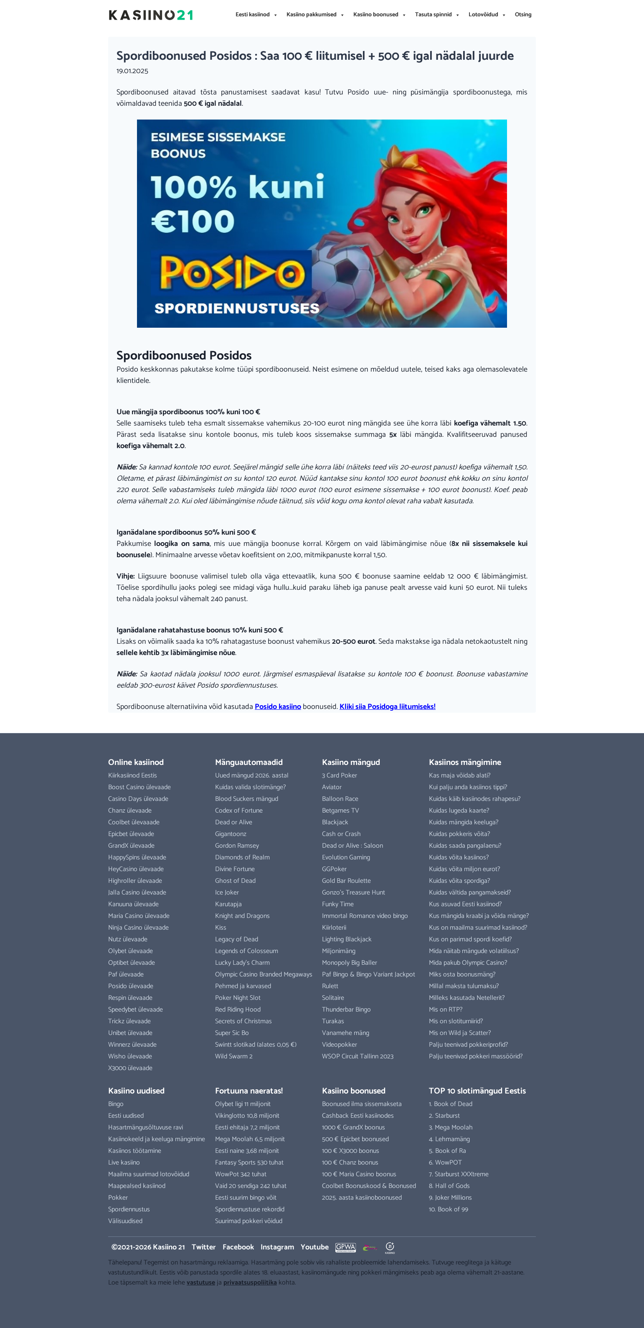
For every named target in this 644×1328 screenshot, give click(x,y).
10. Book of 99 (448, 1209)
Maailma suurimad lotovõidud (148, 1174)
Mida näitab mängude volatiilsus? (474, 951)
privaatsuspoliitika (250, 1282)
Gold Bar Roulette (346, 881)
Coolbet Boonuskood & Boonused (369, 1186)
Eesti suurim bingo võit (245, 1197)
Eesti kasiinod (257, 15)
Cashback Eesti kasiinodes (358, 1116)
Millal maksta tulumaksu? (464, 986)
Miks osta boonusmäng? (462, 974)
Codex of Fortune (239, 810)
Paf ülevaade (126, 974)
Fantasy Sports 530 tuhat (249, 1162)
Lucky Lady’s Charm (242, 963)
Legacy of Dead (236, 939)
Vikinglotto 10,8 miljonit (247, 1116)
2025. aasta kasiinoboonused (362, 1197)
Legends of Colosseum (246, 951)
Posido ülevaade (130, 986)
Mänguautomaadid (249, 763)
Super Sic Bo (232, 1033)
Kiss (220, 927)
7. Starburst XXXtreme (459, 1174)
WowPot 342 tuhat (240, 1174)
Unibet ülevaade (130, 1033)
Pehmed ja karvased (243, 986)
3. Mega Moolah (451, 1127)
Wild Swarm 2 (234, 1056)
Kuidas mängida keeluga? (464, 822)
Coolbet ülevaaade (134, 822)
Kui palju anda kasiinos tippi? (468, 787)
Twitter (204, 1247)
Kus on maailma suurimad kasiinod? (478, 927)
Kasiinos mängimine (465, 763)
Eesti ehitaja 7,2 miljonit (247, 1127)
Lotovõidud (488, 15)
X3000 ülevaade (130, 1068)
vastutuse (201, 1282)
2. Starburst (444, 1116)
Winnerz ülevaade (132, 1044)
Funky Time (338, 904)
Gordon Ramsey (237, 845)
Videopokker (339, 1044)
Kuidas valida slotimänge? (250, 787)
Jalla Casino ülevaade (137, 892)
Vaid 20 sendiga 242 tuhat (251, 1186)
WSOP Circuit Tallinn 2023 (357, 1056)
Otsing (523, 15)
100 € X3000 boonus (350, 1151)
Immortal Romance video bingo (365, 916)
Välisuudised (125, 1221)
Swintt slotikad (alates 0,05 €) (256, 1044)
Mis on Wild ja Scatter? (460, 1033)
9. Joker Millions (450, 1197)
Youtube (315, 1247)
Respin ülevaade (130, 998)
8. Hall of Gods (449, 1186)
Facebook (238, 1247)
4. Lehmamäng (449, 1139)
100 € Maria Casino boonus (359, 1174)
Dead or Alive (233, 822)
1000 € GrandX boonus (353, 1127)
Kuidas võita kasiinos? (459, 857)
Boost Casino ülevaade (139, 787)
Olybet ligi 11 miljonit (243, 1104)
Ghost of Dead (235, 881)
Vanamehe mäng (345, 1033)
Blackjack (335, 822)
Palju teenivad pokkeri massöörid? (476, 1056)
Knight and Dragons (242, 916)
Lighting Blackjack (347, 939)
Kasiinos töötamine (134, 1151)
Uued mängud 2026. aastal (252, 775)
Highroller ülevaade (135, 881)
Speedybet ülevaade (135, 1009)
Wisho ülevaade (130, 1056)
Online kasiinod (136, 763)
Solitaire (333, 998)
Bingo (116, 1104)
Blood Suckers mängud (246, 799)
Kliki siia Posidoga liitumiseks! (388, 707)
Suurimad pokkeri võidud (248, 1221)
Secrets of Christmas (243, 1021)
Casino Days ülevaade (138, 799)
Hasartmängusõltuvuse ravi (145, 1127)
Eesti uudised (126, 1116)
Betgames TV (340, 810)
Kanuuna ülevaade (133, 904)
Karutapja (228, 904)
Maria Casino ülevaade (139, 916)
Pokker (118, 1197)
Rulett (330, 986)
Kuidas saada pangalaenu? (465, 845)
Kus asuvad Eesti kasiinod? (465, 904)
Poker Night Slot (238, 998)
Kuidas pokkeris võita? (459, 834)
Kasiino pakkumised (316, 15)
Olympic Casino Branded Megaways (263, 974)
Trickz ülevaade (129, 1021)
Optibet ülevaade (131, 963)
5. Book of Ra (447, 1151)
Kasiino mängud (351, 763)
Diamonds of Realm (242, 857)
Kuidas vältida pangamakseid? (470, 892)
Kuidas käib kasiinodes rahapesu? (475, 799)
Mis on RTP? (446, 1009)
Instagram (277, 1247)
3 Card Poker (339, 775)
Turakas (333, 1021)
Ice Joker (227, 892)
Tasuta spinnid (437, 15)
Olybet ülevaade (130, 951)
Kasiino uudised (136, 1091)
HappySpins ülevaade (137, 857)
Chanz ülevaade (130, 810)
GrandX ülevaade (131, 845)
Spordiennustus (129, 1209)
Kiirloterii (334, 927)
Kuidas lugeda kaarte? (459, 810)
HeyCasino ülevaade (136, 869)
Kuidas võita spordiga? (459, 881)
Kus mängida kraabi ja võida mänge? (479, 916)
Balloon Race (340, 799)
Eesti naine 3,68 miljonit (247, 1151)
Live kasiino (124, 1162)
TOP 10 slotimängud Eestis (477, 1091)
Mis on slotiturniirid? (456, 1021)
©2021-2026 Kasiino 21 (148, 1247)
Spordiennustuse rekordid (249, 1209)
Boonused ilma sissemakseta (362, 1104)
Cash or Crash (341, 834)
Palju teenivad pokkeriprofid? (468, 1044)
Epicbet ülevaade (131, 834)
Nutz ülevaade (127, 939)
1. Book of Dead (450, 1104)
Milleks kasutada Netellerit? (467, 998)
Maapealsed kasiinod (136, 1186)
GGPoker (334, 869)
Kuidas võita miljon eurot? (464, 869)
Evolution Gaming (346, 857)
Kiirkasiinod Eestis (132, 775)
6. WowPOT (445, 1162)
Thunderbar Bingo (346, 1009)
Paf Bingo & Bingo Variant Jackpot (368, 974)
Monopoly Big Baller (349, 963)
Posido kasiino (278, 707)
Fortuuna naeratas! (249, 1091)
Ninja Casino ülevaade (138, 927)
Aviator (332, 787)
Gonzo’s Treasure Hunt (353, 892)
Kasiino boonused (380, 15)
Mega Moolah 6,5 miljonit (250, 1139)
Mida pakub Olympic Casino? (468, 963)
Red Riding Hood (238, 1009)
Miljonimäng (338, 951)
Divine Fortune (235, 869)
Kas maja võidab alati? (460, 775)
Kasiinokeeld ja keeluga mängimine (156, 1139)
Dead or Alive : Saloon (352, 845)
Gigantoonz (230, 834)
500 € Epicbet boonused (355, 1139)
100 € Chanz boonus (350, 1162)
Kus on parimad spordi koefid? (470, 939)
